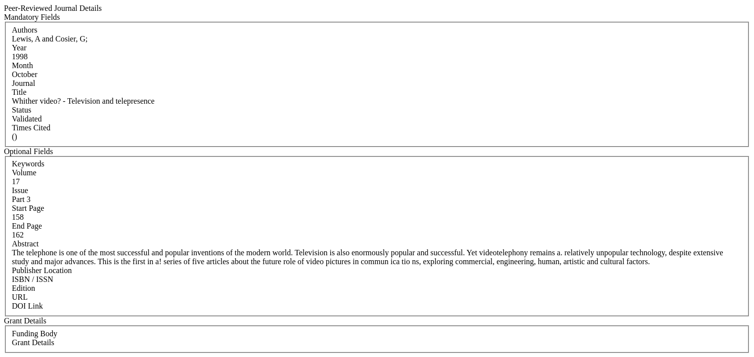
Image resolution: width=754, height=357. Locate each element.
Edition (23, 288)
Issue (20, 190)
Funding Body (34, 333)
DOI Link (27, 306)
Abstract (25, 243)
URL (20, 297)
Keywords (28, 163)
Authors (25, 30)
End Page (27, 226)
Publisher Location (42, 270)
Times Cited (31, 127)
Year (19, 47)
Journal (23, 83)
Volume (24, 172)
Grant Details (33, 342)
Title (19, 92)
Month (22, 65)
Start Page (28, 208)
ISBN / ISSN (32, 279)
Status (21, 110)
